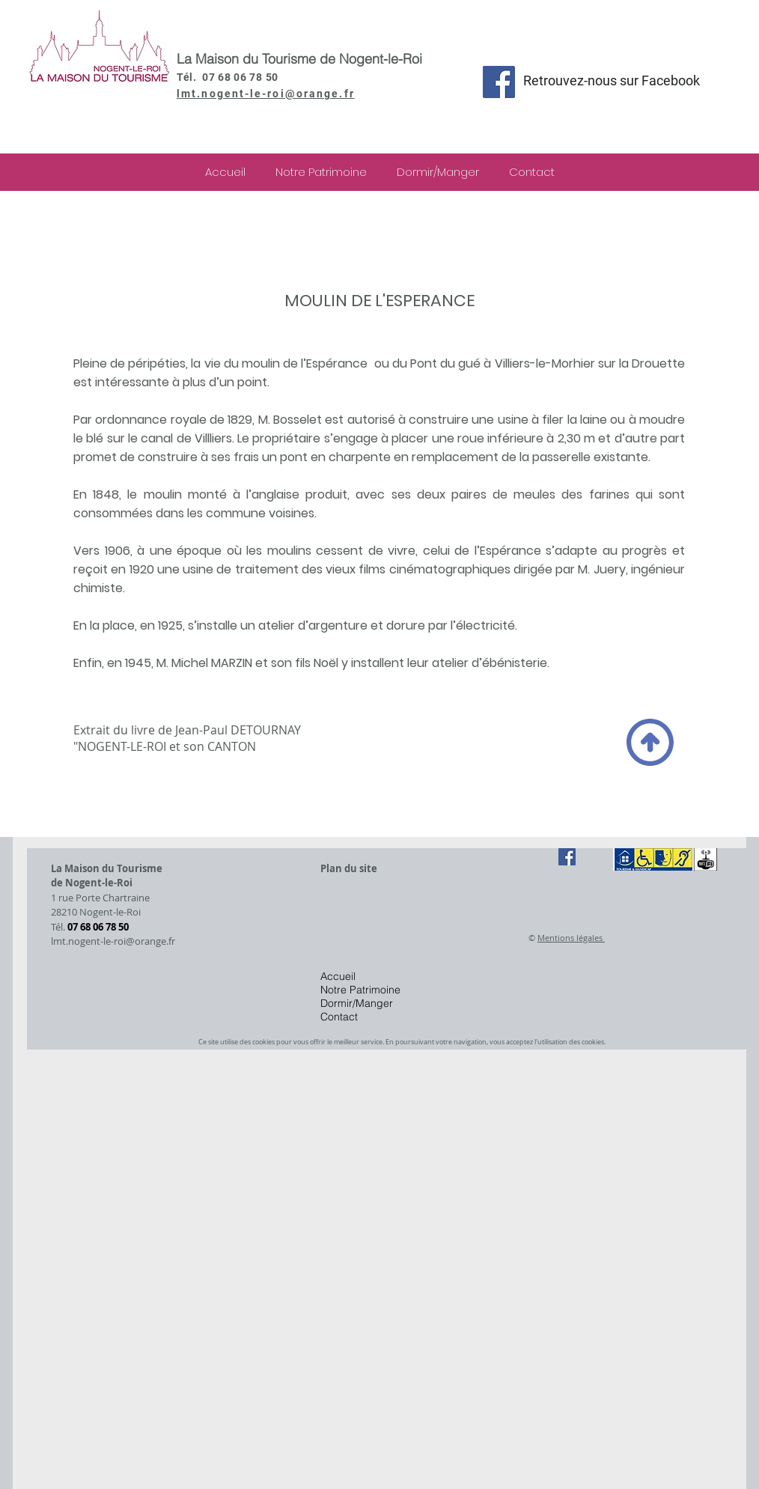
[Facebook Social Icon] (499, 82)
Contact (339, 1016)
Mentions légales (571, 937)
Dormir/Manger (356, 1003)
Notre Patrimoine (360, 989)
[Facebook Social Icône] (567, 856)
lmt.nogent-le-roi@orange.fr (266, 94)
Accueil (338, 976)
